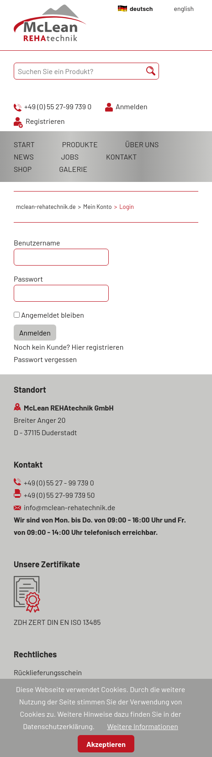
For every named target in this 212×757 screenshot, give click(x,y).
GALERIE (73, 169)
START (24, 144)
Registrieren (45, 121)
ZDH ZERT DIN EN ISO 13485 (57, 622)
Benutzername (37, 242)
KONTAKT (121, 156)
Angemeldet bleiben (52, 314)
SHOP (23, 169)
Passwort (28, 278)
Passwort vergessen (45, 359)
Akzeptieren (106, 744)
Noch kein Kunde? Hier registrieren (68, 346)
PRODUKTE (80, 144)
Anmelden (132, 106)
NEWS (24, 156)
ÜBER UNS (142, 144)
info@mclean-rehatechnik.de (69, 507)
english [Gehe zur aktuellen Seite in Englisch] (184, 8)
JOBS (70, 156)
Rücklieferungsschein (48, 672)
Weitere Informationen (142, 726)
